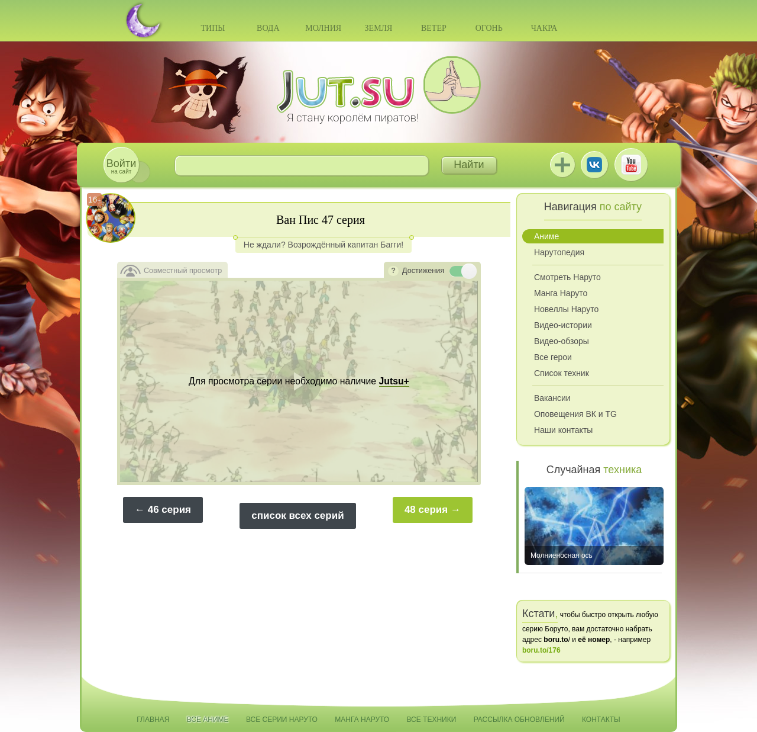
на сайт (121, 166)
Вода (268, 28)
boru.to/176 (541, 650)
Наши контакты (563, 430)
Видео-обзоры (561, 341)
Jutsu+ (562, 164)
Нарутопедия (559, 252)
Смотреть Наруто (567, 277)
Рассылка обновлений (519, 719)
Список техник (561, 373)
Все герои (553, 357)
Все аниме (208, 719)
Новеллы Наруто (566, 309)
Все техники (431, 719)
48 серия (426, 509)
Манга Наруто (560, 293)
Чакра (544, 28)
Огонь (489, 28)
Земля (379, 28)
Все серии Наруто (282, 719)
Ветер (434, 28)
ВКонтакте (594, 164)
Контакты (601, 719)
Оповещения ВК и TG (575, 414)
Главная (153, 719)
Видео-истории (563, 325)
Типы (212, 28)
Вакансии (552, 398)
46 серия (169, 509)
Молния (323, 28)
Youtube (631, 164)
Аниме (546, 236)
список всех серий (297, 515)
